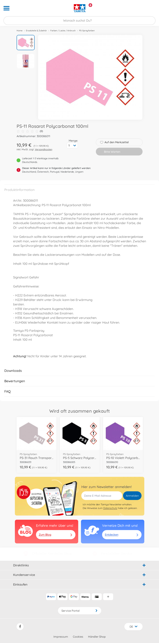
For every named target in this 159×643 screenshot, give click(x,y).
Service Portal (79, 610)
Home (19, 30)
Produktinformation (19, 190)
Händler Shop (97, 636)
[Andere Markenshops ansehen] (90, 5)
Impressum (60, 636)
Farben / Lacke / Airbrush (63, 30)
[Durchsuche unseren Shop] (79, 20)
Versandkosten (43, 149)
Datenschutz (110, 508)
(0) (30, 131)
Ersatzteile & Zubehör (36, 30)
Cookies (78, 636)
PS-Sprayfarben (87, 30)
